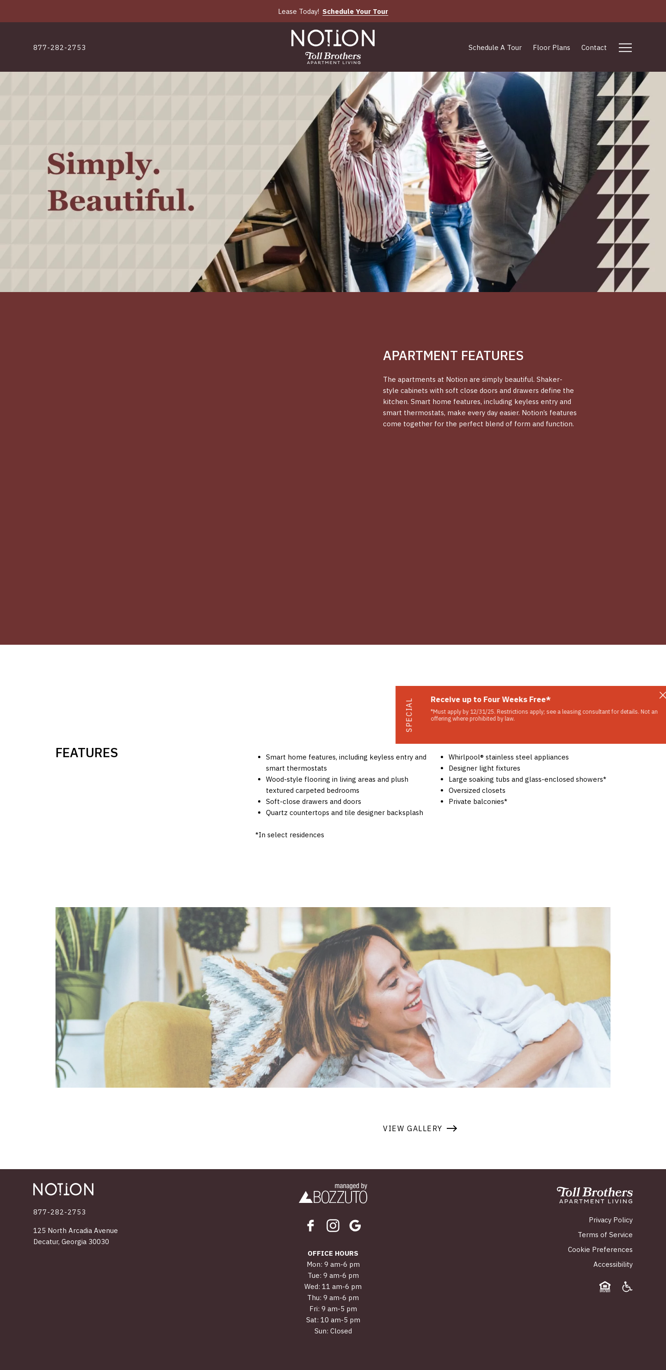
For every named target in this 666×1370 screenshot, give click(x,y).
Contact (594, 47)
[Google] (355, 1225)
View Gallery (412, 1128)
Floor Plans (551, 47)
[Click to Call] (59, 47)
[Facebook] (311, 1225)
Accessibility (613, 1264)
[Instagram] (333, 1225)
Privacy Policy (611, 1219)
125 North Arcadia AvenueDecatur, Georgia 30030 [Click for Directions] (75, 1236)
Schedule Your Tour (355, 11)
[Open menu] (625, 47)
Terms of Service (605, 1234)
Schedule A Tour (495, 47)
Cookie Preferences (600, 1249)
